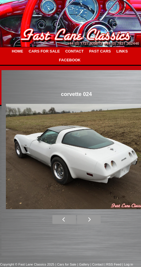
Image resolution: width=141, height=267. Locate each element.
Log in (128, 264)
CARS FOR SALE (44, 51)
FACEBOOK (69, 60)
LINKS (122, 51)
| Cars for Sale (66, 264)
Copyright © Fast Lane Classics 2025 (27, 264)
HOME (17, 51)
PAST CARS (100, 51)
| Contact (97, 264)
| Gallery (83, 264)
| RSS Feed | (114, 264)
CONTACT (74, 51)
